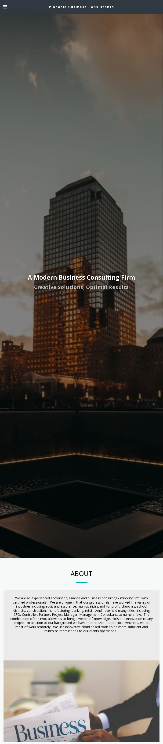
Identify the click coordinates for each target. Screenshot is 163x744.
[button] (5, 6)
